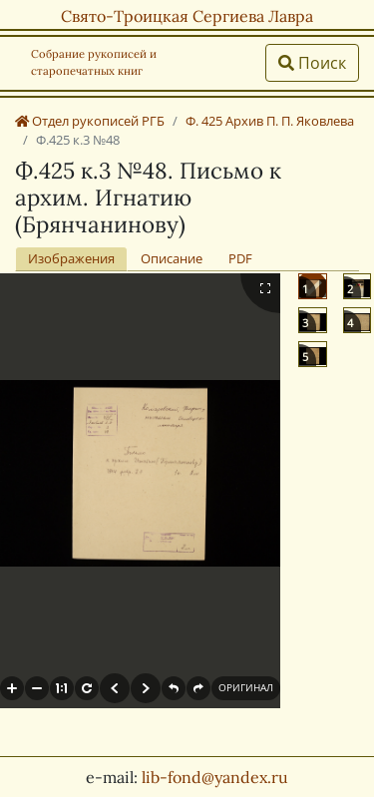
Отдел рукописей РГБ (90, 121)
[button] (12, 688)
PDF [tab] (240, 258)
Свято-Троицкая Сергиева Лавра (187, 16)
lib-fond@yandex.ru (215, 777)
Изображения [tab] (71, 258)
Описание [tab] (171, 258)
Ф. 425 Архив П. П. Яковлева (270, 121)
